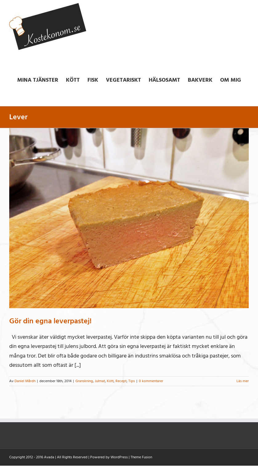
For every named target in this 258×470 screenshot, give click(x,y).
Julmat (100, 381)
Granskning (84, 381)
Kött (110, 381)
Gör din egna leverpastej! (50, 321)
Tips (131, 381)
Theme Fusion (141, 457)
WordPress (119, 457)
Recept (121, 381)
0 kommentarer (151, 381)
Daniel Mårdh (24, 381)
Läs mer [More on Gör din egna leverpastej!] (242, 381)
